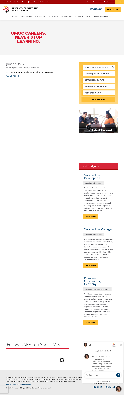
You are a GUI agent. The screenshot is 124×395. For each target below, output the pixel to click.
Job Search (40, 16)
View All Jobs (98, 99)
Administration (34, 2)
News (94, 2)
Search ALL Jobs (13, 76)
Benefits (79, 16)
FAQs (88, 16)
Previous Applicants (104, 16)
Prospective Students (9, 2)
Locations (101, 2)
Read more (92, 216)
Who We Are (26, 16)
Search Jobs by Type (94, 80)
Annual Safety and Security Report (27, 385)
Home (15, 16)
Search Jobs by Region (96, 86)
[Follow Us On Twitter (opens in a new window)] (98, 387)
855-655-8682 (96, 9)
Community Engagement (61, 16)
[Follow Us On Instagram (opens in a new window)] (101, 387)
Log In (120, 2)
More (48, 2)
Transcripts (110, 2)
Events (89, 2)
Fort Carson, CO (93, 93)
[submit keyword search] (113, 67)
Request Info (114, 9)
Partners (42, 2)
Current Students (22, 2)
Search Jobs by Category (97, 73)
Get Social (110, 387)
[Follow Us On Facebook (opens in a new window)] (95, 387)
